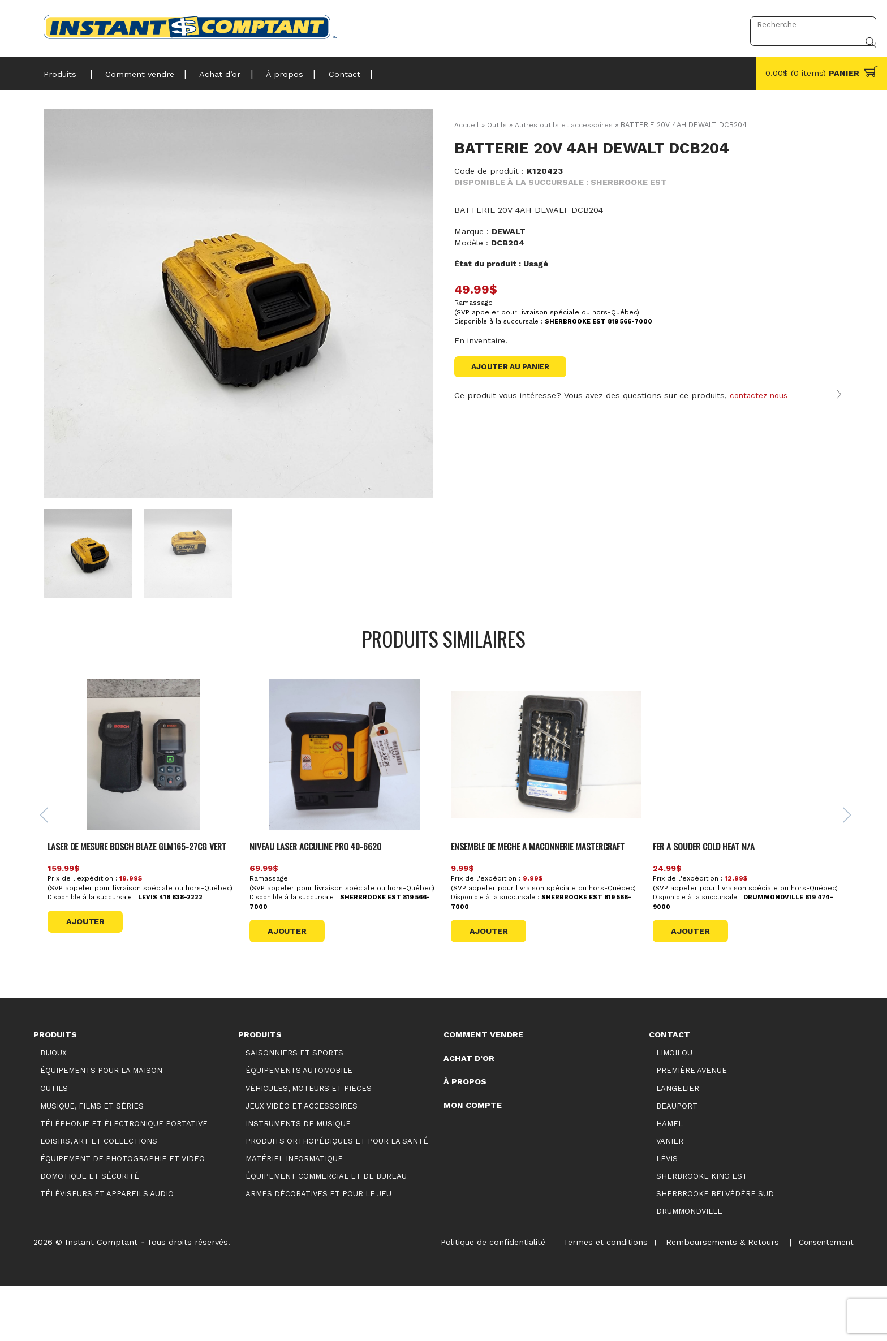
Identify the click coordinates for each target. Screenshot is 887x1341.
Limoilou (674, 1108)
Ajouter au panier (514, 367)
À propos (271, 70)
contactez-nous (761, 408)
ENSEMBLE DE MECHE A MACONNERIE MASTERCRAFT (546, 884)
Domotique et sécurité (89, 1231)
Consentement (824, 1296)
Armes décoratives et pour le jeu (318, 1248)
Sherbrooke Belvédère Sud (715, 1248)
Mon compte (473, 1160)
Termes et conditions (598, 1296)
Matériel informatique (294, 1213)
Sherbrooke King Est (701, 1231)
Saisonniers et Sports (294, 1108)
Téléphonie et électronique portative (124, 1178)
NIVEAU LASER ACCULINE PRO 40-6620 (323, 884)
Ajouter (89, 973)
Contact (326, 70)
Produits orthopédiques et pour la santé (337, 1196)
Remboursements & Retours (717, 1296)
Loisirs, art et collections (98, 1196)
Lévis (667, 1213)
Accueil (466, 124)
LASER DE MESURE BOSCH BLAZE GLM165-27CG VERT (138, 891)
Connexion (711, 24)
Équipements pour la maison (101, 1126)
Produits (60, 70)
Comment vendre (134, 70)
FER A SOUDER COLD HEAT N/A (709, 884)
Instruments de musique (298, 1178)
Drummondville (689, 1266)
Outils (497, 124)
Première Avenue (691, 1126)
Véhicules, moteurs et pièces (309, 1143)
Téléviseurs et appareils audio (107, 1248)
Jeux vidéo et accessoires (302, 1161)
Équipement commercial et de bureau (326, 1231)
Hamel (669, 1178)
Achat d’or (210, 70)
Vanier (669, 1196)
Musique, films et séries (92, 1161)
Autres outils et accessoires (565, 124)
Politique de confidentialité (482, 1296)
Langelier (677, 1143)
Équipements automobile (299, 1126)
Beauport (676, 1161)
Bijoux (53, 1108)
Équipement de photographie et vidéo (122, 1213)
